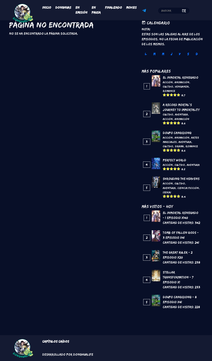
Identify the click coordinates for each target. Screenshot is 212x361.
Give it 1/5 (164, 94)
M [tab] (154, 54)
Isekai (167, 192)
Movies (131, 7)
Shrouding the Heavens (181, 178)
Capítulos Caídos (55, 341)
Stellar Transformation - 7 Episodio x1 (178, 277)
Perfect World (174, 160)
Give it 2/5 (168, 94)
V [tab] (180, 54)
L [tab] (146, 54)
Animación (182, 82)
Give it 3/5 (171, 94)
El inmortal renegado (180, 77)
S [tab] (188, 54)
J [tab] (171, 54)
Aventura (181, 114)
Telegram (145, 11)
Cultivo (168, 86)
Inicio (46, 7)
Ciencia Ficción (188, 188)
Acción (168, 82)
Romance (169, 91)
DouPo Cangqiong (177, 133)
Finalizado (113, 7)
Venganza (182, 86)
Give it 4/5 (175, 94)
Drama (179, 146)
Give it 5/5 (178, 94)
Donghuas (63, 7)
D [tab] (197, 54)
